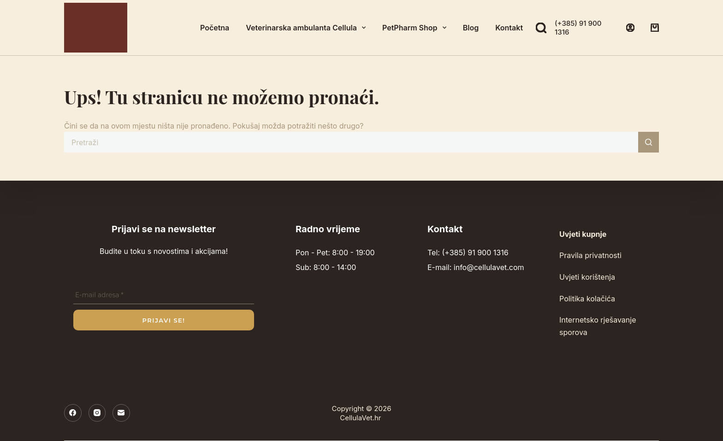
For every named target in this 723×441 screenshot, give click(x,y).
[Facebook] (73, 413)
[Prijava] (630, 28)
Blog (471, 27)
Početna (214, 27)
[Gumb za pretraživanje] (648, 142)
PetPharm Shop (416, 27)
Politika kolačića (587, 298)
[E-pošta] (121, 413)
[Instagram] (97, 413)
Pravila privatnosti (590, 255)
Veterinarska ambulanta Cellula (307, 27)
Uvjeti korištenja (587, 277)
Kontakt (509, 27)
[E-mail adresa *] (163, 295)
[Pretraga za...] (351, 142)
